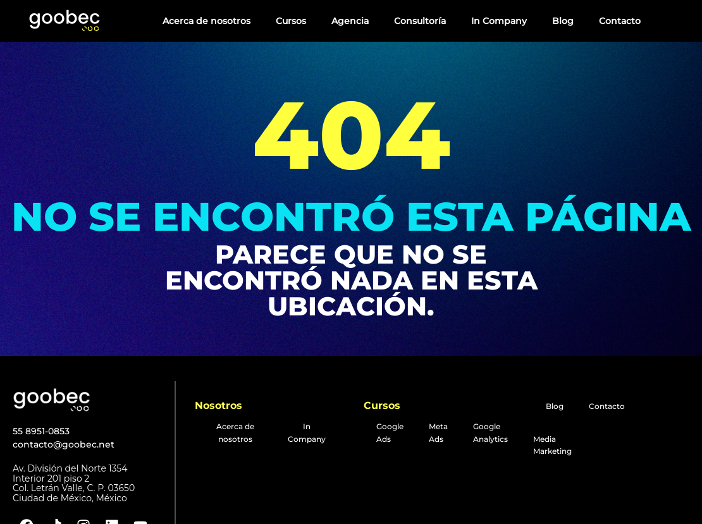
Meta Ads (438, 432)
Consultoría (420, 21)
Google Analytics (490, 432)
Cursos (291, 21)
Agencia (350, 21)
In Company (499, 21)
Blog (563, 21)
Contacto (620, 21)
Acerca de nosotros (206, 21)
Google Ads (389, 432)
